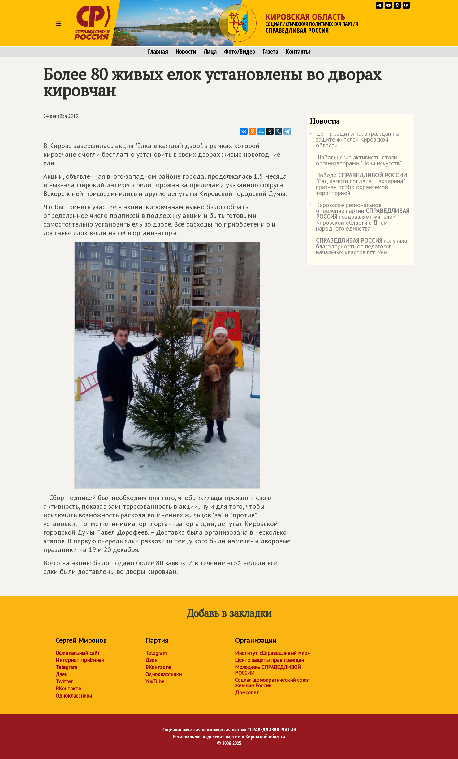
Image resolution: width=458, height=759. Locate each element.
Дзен (61, 674)
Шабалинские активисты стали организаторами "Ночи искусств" (356, 161)
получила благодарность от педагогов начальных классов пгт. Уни (358, 247)
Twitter (64, 681)
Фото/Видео (239, 51)
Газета (270, 51)
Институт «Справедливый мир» (272, 653)
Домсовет (247, 692)
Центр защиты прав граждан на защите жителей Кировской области (354, 140)
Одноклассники (74, 695)
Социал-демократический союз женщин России (272, 682)
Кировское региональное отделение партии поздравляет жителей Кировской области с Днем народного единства (359, 217)
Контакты (298, 51)
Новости (185, 51)
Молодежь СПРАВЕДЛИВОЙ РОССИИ (268, 670)
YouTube (154, 681)
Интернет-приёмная (80, 660)
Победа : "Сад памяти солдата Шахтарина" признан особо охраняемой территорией (359, 184)
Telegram (66, 667)
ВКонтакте (68, 688)
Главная (158, 51)
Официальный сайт (78, 653)
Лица (210, 51)
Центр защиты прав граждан (269, 660)
